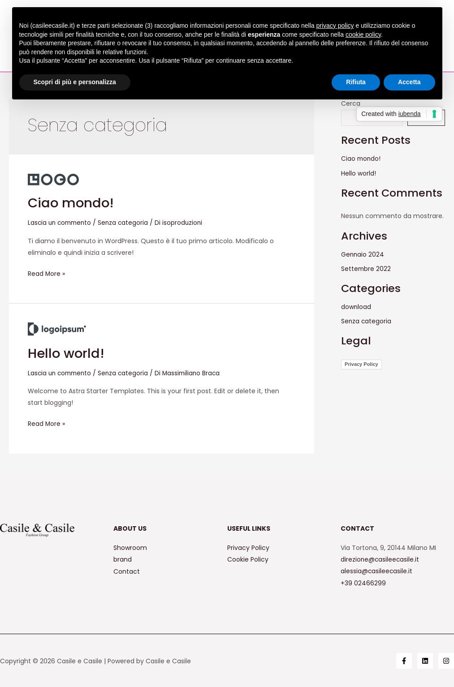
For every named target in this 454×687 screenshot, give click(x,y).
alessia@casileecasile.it (377, 570)
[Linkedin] (425, 660)
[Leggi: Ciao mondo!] (53, 179)
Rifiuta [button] (356, 82)
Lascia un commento (61, 222)
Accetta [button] (409, 82)
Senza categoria (127, 222)
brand (122, 558)
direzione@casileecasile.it (380, 558)
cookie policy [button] (363, 34)
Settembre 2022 (366, 268)
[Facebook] (404, 660)
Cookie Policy (247, 558)
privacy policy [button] (335, 25)
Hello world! (67, 353)
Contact (126, 570)
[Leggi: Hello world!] (57, 328)
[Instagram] (446, 660)
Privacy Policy (361, 363)
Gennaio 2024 (363, 253)
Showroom (130, 547)
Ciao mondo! (72, 202)
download (356, 305)
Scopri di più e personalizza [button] (75, 82)
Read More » (46, 272)
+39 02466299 (363, 582)
